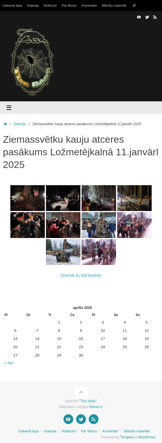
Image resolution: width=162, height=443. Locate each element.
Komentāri (89, 5)
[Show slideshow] (81, 275)
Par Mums (69, 5)
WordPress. (147, 437)
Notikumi (50, 5)
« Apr (9, 363)
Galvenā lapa (12, 5)
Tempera (127, 437)
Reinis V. (96, 407)
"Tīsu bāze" (88, 401)
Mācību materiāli (114, 5)
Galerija (33, 5)
